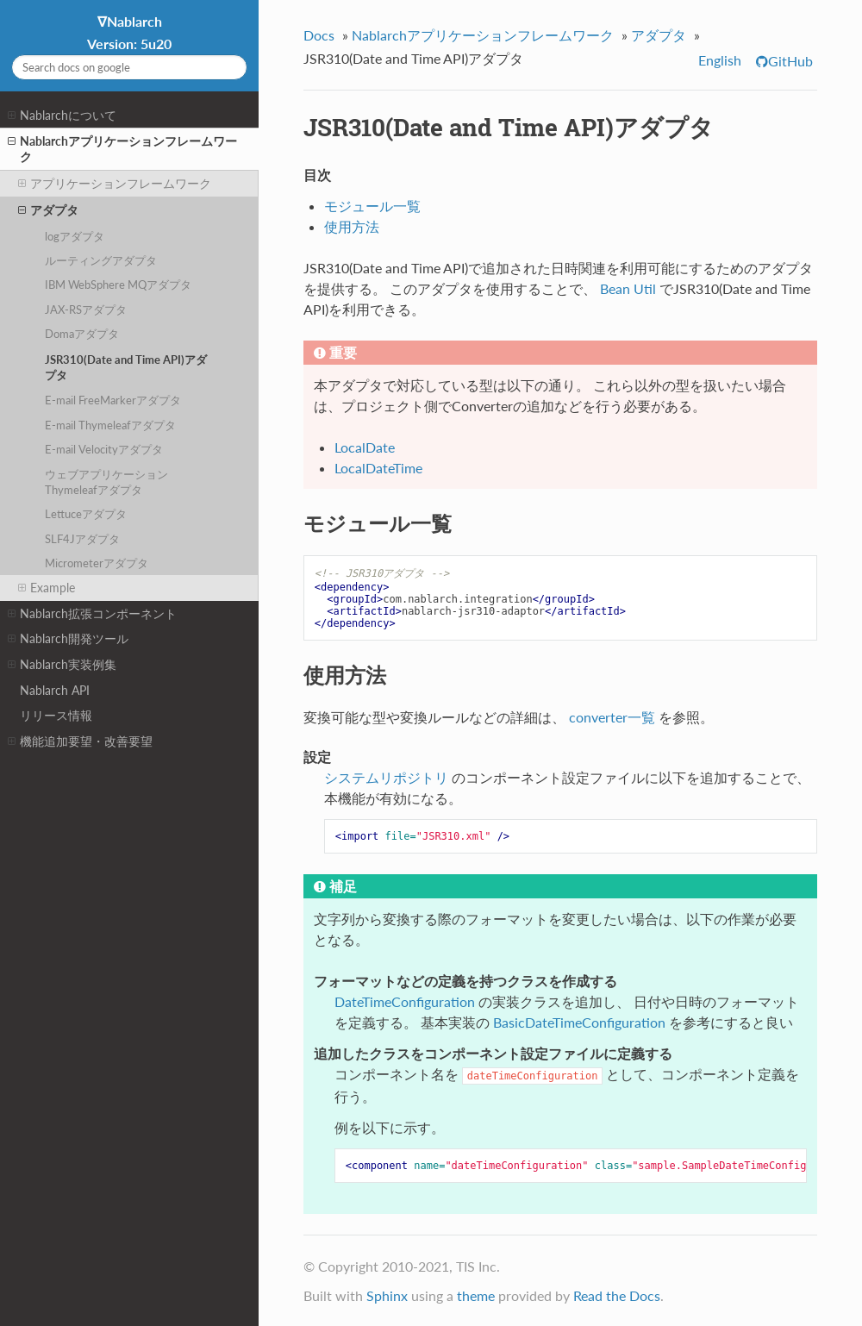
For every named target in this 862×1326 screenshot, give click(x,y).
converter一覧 (612, 717)
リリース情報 (56, 715)
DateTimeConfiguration (404, 1001)
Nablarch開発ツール (68, 639)
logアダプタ (74, 236)
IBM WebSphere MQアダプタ (118, 284)
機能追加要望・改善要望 (80, 741)
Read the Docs (616, 1295)
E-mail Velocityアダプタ (104, 449)
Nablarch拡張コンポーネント (92, 614)
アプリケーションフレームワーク (114, 183)
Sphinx (387, 1295)
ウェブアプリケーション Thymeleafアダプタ (106, 482)
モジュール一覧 (372, 205)
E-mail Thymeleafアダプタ (110, 425)
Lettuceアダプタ (86, 514)
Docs (318, 35)
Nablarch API (55, 690)
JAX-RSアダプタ (86, 309)
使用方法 (351, 226)
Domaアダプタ (82, 334)
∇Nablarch (129, 32)
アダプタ (48, 210)
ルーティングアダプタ (101, 260)
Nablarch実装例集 (62, 664)
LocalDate (364, 447)
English (719, 60)
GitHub (790, 61)
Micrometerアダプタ (96, 563)
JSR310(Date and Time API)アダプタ (126, 367)
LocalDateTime (378, 468)
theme (476, 1295)
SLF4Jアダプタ (82, 539)
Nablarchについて (62, 115)
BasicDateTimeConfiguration (579, 1022)
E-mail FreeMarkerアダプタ (113, 400)
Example (46, 588)
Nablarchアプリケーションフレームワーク (122, 149)
